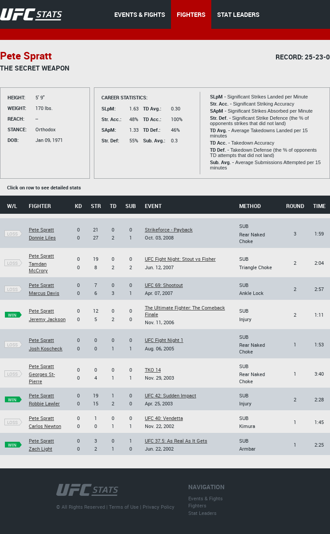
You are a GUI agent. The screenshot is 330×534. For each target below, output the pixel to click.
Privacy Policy (159, 506)
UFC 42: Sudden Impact (170, 395)
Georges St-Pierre (42, 377)
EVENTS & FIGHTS (139, 14)
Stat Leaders (202, 513)
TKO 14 (153, 369)
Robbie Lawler (44, 403)
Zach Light (40, 448)
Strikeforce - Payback (169, 229)
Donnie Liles (42, 237)
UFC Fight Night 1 (164, 340)
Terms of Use (124, 506)
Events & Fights (205, 498)
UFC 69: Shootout (164, 285)
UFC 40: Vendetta (164, 418)
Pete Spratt (41, 229)
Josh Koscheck (45, 348)
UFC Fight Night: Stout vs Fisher (180, 258)
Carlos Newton (45, 426)
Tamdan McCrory (38, 267)
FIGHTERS (191, 14)
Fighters (197, 505)
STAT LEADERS (238, 14)
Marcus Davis (44, 293)
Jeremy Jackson (47, 319)
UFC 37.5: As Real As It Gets (176, 440)
